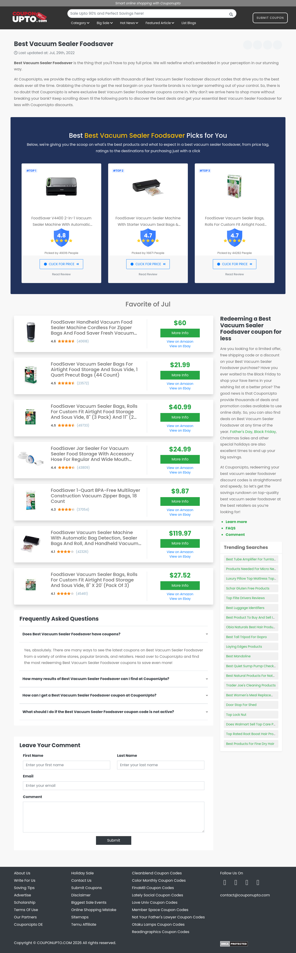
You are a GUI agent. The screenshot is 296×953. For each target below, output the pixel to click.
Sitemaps (80, 917)
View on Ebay (180, 346)
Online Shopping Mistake (93, 909)
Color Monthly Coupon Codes (159, 880)
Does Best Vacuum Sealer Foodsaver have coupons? (71, 634)
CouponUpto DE (28, 924)
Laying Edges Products (244, 646)
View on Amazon (180, 341)
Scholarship (25, 902)
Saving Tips (24, 887)
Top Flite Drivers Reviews (245, 598)
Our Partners (25, 917)
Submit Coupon (270, 18)
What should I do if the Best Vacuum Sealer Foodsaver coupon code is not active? (98, 711)
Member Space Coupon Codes (160, 909)
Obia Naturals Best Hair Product (251, 627)
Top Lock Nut (236, 714)
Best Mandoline (238, 656)
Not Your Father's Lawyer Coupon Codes (168, 917)
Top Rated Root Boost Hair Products (254, 734)
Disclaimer (80, 895)
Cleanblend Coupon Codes (157, 873)
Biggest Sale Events (89, 902)
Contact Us (81, 880)
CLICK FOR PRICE (61, 264)
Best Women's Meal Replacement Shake (258, 695)
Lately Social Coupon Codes (157, 895)
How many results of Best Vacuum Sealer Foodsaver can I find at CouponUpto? (95, 678)
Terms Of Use (26, 909)
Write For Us (24, 880)
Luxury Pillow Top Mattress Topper (253, 578)
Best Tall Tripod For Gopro (246, 637)
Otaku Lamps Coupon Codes (158, 924)
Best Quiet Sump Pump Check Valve (255, 666)
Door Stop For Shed (241, 704)
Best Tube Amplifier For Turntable (252, 559)
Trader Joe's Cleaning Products (251, 685)
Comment (32, 796)
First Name (33, 755)
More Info (180, 333)
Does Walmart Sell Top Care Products (256, 724)
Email (28, 776)
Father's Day (241, 431)
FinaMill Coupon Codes (153, 887)
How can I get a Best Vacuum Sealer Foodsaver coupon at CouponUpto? (89, 695)
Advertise (22, 895)
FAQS (231, 528)
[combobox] (151, 13)
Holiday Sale (82, 873)
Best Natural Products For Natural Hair (256, 675)
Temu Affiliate (83, 924)
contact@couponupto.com (245, 895)
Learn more (236, 521)
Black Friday (265, 431)
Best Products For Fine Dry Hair (250, 743)
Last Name (127, 755)
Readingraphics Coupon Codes (160, 931)
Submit (113, 840)
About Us (22, 873)
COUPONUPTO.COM (54, 942)
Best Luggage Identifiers (245, 608)
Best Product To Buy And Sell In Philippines (259, 617)
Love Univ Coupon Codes (155, 902)
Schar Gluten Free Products (247, 588)
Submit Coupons (86, 887)
